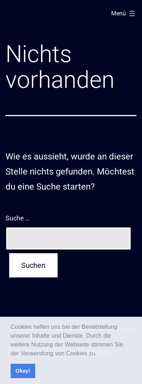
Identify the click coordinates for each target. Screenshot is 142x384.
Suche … (18, 218)
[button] (99, 354)
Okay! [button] (22, 371)
